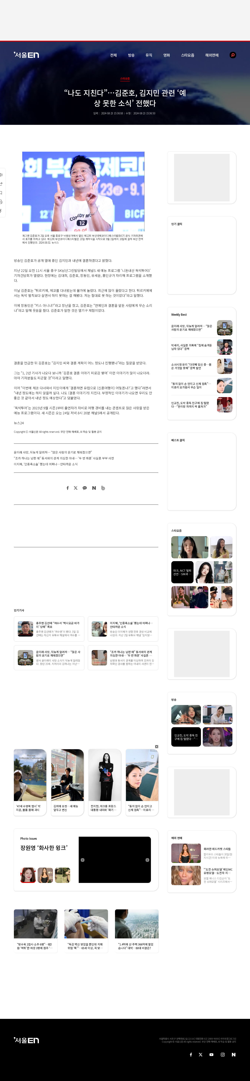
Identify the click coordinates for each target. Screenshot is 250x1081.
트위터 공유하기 (76, 488)
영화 (166, 55)
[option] (115, 860)
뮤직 (149, 55)
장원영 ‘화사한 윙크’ (43, 848)
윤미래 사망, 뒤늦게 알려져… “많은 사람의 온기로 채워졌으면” (53, 452)
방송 (131, 55)
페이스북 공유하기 (68, 488)
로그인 (233, 1038)
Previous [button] (82, 860)
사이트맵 (224, 1038)
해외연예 (212, 55)
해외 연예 (176, 838)
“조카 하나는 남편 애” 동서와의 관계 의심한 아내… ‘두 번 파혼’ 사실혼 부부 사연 (64, 458)
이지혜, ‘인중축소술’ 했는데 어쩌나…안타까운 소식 (46, 464)
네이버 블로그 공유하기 (94, 488)
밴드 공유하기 (103, 488)
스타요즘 (187, 55)
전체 (113, 55)
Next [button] (147, 860)
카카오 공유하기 (84, 488)
